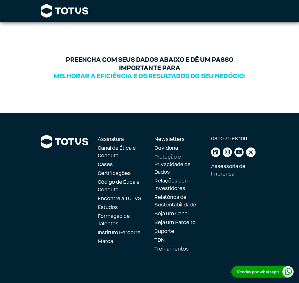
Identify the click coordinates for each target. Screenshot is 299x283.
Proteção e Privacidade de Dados (172, 164)
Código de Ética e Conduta (119, 186)
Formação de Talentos (114, 220)
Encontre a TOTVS (119, 198)
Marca (105, 241)
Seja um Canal (171, 214)
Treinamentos (171, 249)
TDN (159, 240)
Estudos (108, 207)
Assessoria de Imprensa (228, 170)
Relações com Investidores (172, 184)
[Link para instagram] (227, 152)
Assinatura (111, 139)
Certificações (114, 173)
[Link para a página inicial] (64, 11)
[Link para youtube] (239, 152)
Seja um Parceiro (175, 222)
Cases (105, 164)
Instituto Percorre (119, 232)
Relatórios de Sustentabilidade (175, 201)
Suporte (164, 231)
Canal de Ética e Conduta (117, 152)
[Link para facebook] (251, 152)
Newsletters (169, 139)
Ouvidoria (166, 148)
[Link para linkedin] (215, 152)
